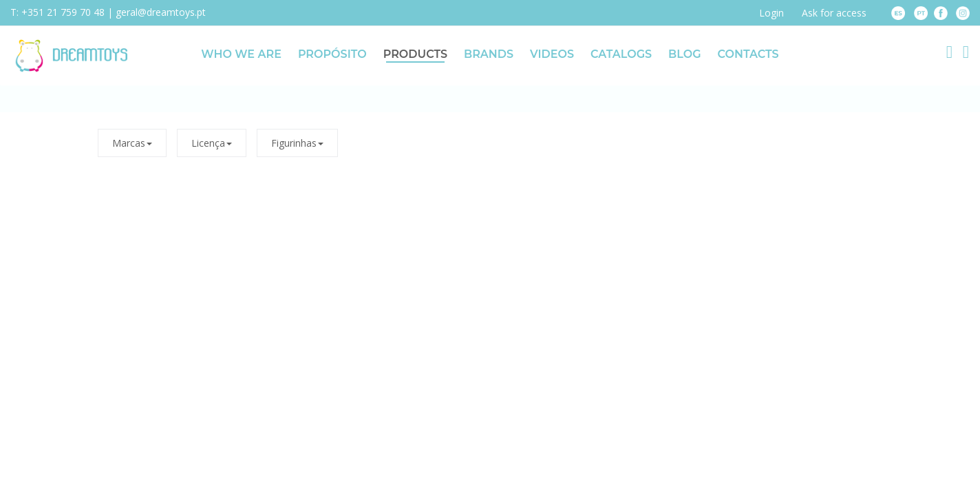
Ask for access (834, 12)
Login (771, 12)
